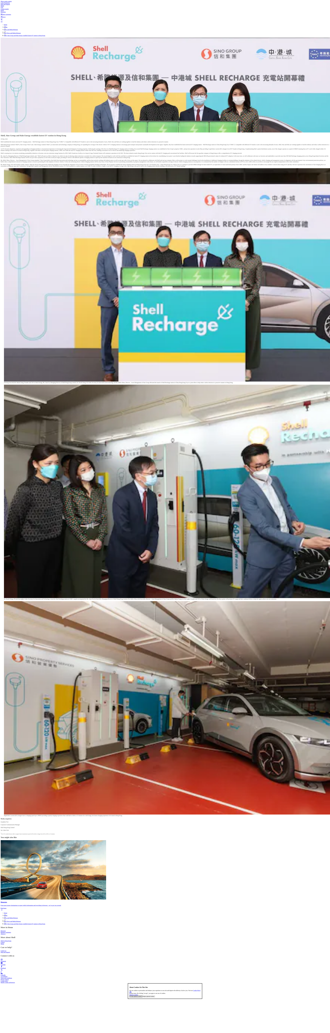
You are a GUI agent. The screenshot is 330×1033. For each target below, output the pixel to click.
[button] (165, 12)
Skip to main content (6, 1)
